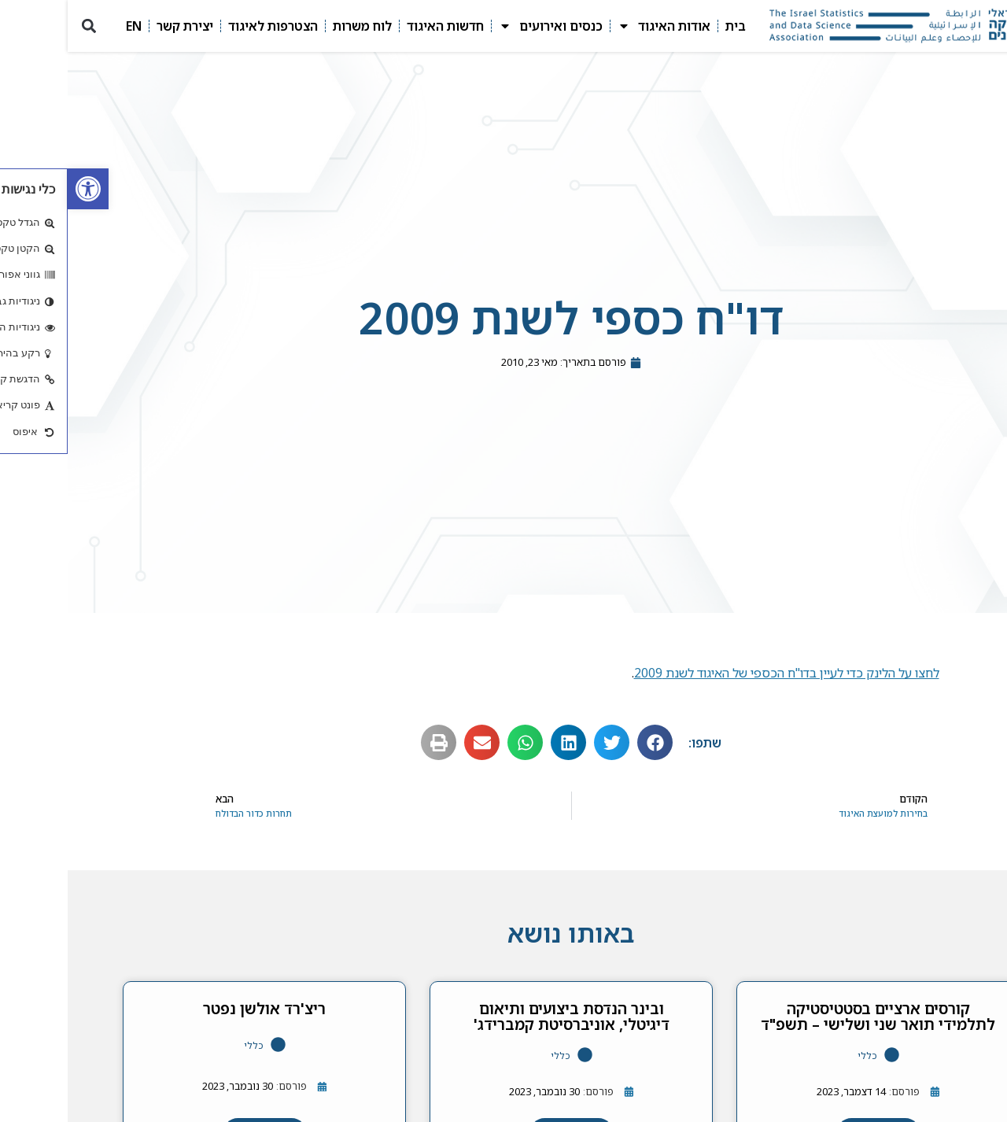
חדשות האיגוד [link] (377, 26)
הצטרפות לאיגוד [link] (205, 26)
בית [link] (668, 26)
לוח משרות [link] (294, 26)
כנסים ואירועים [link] (483, 26)
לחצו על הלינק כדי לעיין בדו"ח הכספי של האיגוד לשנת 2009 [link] (719, 672)
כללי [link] (800, 1055)
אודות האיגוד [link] (596, 26)
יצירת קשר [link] (117, 26)
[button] (21, 26)
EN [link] (66, 26)
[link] (20, 188)
